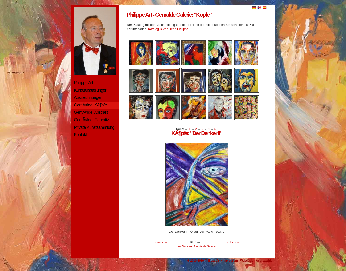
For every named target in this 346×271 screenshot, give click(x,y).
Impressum (230, 260)
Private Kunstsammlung (94, 127)
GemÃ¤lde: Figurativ (91, 119)
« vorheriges (162, 242)
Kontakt (80, 134)
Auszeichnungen (88, 97)
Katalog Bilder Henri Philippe (168, 29)
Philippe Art (83, 82)
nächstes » (232, 242)
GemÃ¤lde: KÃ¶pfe (90, 105)
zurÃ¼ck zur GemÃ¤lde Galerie (196, 246)
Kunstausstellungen (90, 90)
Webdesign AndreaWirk (256, 260)
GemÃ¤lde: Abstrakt (91, 112)
